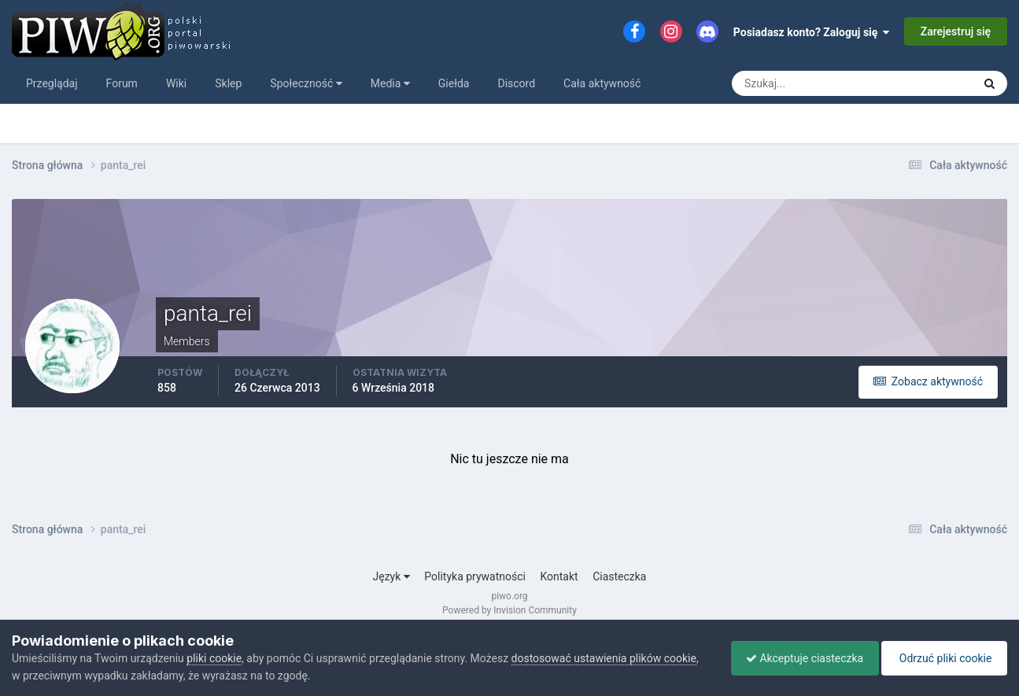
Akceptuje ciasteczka (800, 658)
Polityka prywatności (475, 576)
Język (391, 576)
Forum (122, 83)
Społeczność (306, 83)
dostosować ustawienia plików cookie (603, 658)
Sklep (228, 83)
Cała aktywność (602, 83)
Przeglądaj (52, 83)
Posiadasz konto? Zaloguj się (811, 32)
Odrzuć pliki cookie (943, 658)
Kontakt (559, 576)
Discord (516, 83)
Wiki (176, 83)
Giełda (454, 83)
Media (390, 83)
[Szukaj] (794, 83)
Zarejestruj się (956, 31)
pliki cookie (214, 658)
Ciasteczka (619, 576)
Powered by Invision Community (509, 610)
